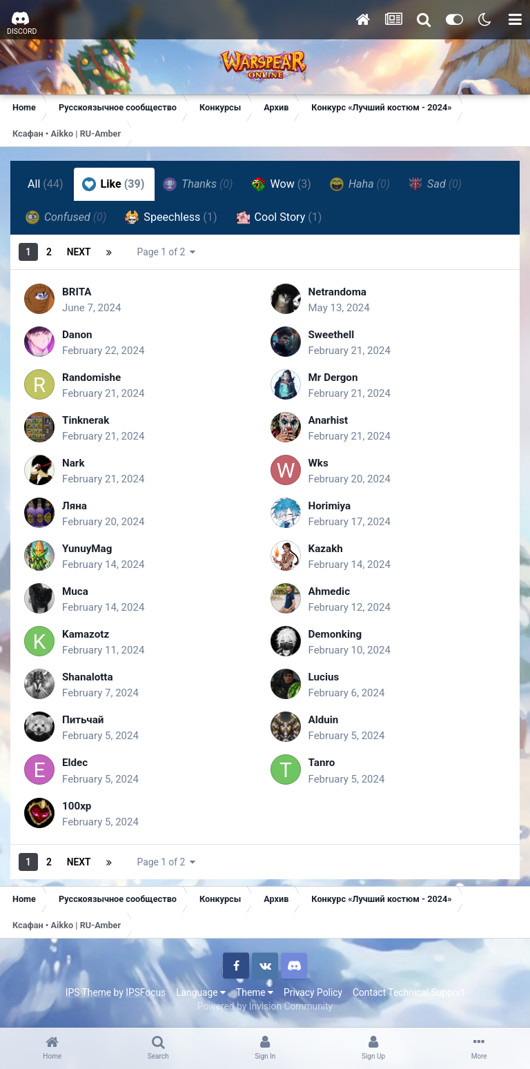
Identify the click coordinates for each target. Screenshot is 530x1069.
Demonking (336, 633)
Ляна (75, 505)
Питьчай (84, 719)
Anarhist (329, 419)
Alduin (324, 719)
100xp (77, 805)
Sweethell (332, 334)
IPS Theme (88, 992)
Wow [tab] (281, 184)
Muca (76, 591)
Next (79, 251)
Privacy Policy (313, 992)
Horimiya (330, 505)
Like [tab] (113, 184)
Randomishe (93, 377)
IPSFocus (146, 992)
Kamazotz (87, 633)
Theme (254, 992)
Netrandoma (339, 291)
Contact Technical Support (408, 992)
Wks (319, 462)
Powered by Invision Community (265, 1006)
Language (201, 992)
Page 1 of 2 (166, 251)
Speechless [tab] (171, 217)
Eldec (75, 762)
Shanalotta (89, 676)
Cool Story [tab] (279, 217)
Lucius (324, 676)
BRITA (77, 291)
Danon (78, 334)
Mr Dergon (334, 377)
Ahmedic (330, 591)
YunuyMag (88, 548)
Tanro (322, 762)
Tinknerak (87, 419)
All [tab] (45, 183)
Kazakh (326, 548)
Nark (74, 462)
